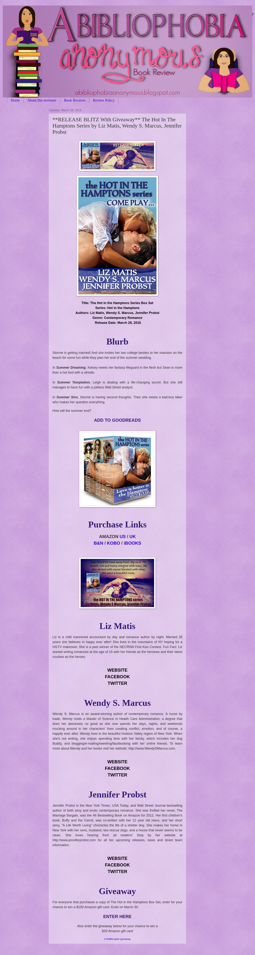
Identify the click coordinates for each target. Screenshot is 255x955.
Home (15, 100)
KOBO (113, 543)
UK (132, 536)
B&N (98, 543)
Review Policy (103, 100)
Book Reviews (74, 100)
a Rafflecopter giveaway (117, 939)
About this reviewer (42, 100)
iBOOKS (132, 543)
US (123, 536)
